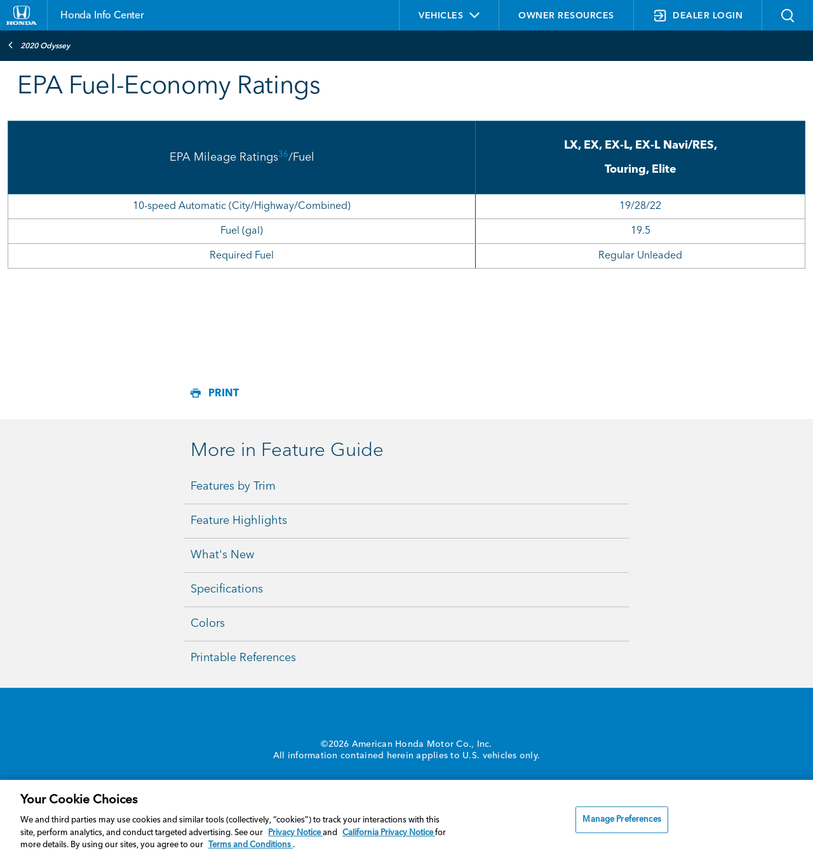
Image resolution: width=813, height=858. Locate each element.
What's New (222, 555)
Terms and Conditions (250, 845)
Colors (208, 623)
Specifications (227, 589)
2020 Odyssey (39, 45)
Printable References (243, 658)
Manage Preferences (621, 819)
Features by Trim (233, 486)
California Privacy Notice (388, 833)
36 (283, 155)
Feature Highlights (239, 520)
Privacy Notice (295, 833)
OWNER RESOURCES (566, 15)
